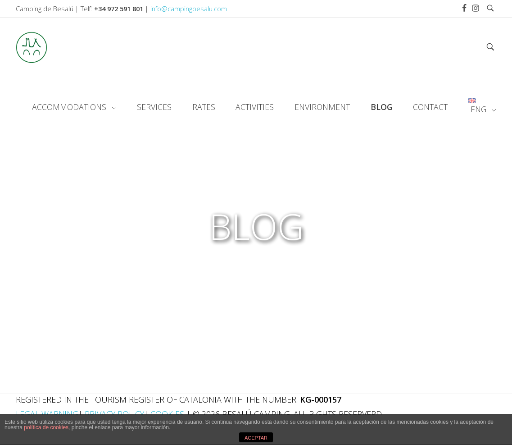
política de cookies (46, 427)
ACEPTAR (256, 437)
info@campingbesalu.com (188, 8)
